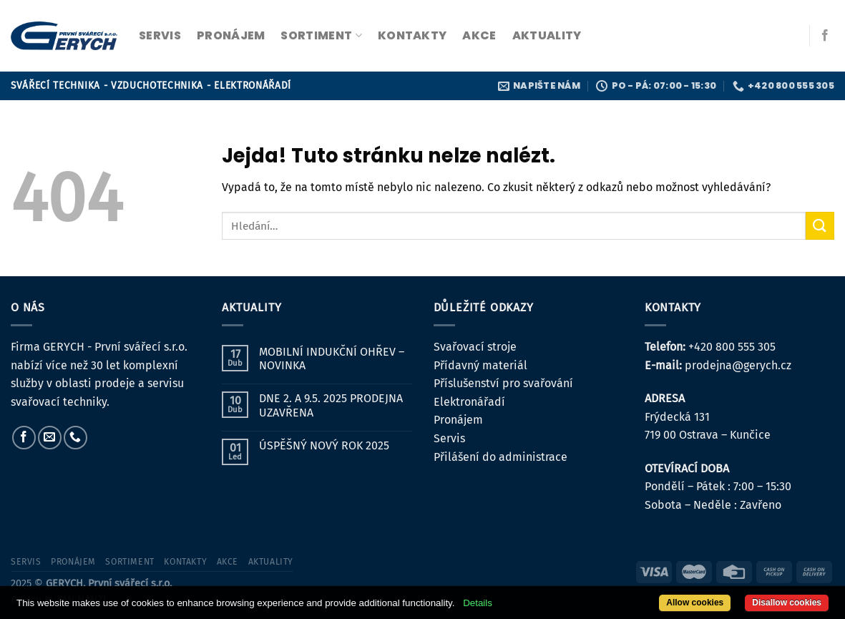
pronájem (231, 35)
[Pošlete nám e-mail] (50, 437)
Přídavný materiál (480, 365)
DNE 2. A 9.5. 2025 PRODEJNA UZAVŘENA (331, 405)
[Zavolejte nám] (75, 437)
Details (477, 603)
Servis (449, 438)
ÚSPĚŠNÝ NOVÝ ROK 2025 (324, 445)
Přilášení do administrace (500, 457)
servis (160, 35)
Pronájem (458, 420)
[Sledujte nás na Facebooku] (825, 35)
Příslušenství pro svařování (503, 383)
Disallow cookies (786, 603)
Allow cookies (694, 603)
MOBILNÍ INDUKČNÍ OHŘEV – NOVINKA (331, 358)
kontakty (412, 35)
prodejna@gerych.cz (738, 365)
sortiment (320, 35)
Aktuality (547, 35)
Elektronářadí (469, 402)
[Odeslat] (820, 226)
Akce (479, 35)
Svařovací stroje (475, 347)
